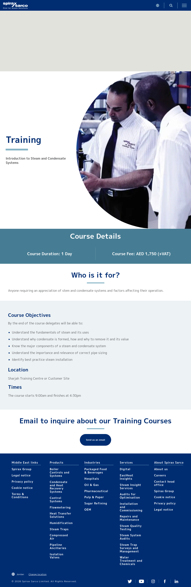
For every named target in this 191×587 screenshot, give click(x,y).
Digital (125, 469)
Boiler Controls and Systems (59, 472)
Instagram (153, 581)
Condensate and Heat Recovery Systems (58, 487)
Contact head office (164, 483)
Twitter (130, 581)
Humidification (61, 523)
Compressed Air (59, 536)
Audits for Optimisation (130, 495)
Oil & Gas (91, 485)
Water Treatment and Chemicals (131, 561)
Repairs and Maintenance (129, 517)
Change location (37, 574)
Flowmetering (60, 507)
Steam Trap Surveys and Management (129, 548)
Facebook (165, 581)
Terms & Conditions (20, 495)
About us (161, 469)
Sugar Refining (95, 503)
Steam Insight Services (130, 486)
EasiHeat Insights (126, 476)
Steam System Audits (130, 536)
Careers (160, 475)
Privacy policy (22, 481)
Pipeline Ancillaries (58, 546)
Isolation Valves (57, 555)
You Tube (141, 581)
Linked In (176, 581)
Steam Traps (59, 529)
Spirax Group (21, 469)
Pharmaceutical (96, 491)
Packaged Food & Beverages (95, 470)
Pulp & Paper (94, 497)
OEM (87, 509)
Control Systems (56, 499)
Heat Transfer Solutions (60, 515)
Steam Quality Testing (131, 527)
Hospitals (91, 478)
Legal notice (21, 475)
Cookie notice (22, 488)
